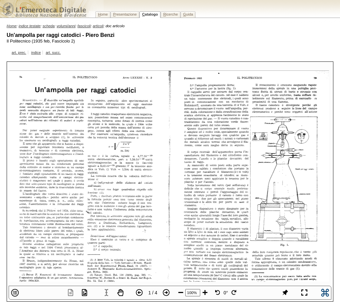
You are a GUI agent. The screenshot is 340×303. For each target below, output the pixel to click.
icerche (170, 14)
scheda (48, 26)
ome (103, 14)
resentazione (125, 14)
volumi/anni (66, 26)
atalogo (150, 14)
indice (36, 52)
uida (188, 14)
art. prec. (19, 52)
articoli (98, 26)
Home (12, 26)
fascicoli (84, 26)
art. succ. (53, 52)
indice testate (30, 26)
